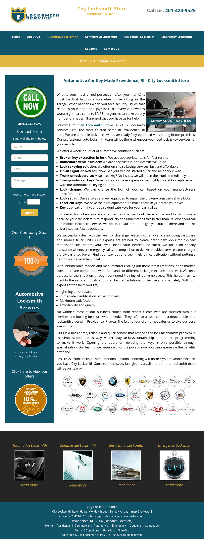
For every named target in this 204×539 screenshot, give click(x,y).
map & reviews (140, 511)
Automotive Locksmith (62, 37)
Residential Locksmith (139, 37)
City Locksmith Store (95, 125)
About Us (33, 37)
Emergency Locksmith (176, 37)
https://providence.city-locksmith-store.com (117, 516)
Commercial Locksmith (101, 37)
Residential (64, 525)
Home (16, 37)
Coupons (91, 49)
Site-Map (123, 530)
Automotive (101, 525)
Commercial (82, 525)
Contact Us (111, 49)
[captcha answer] (33, 202)
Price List (109, 530)
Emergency (119, 525)
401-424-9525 (180, 10)
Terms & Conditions (87, 530)
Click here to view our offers (29, 373)
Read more (29, 485)
